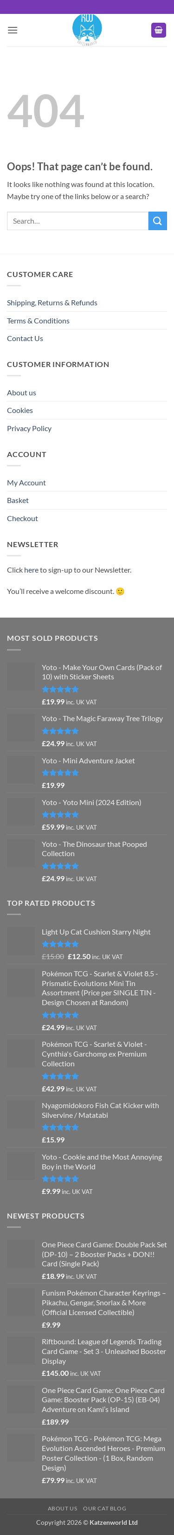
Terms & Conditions (38, 320)
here (31, 569)
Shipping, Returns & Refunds (52, 302)
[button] (12, 30)
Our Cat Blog (104, 1508)
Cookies (20, 410)
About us (21, 392)
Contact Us (25, 338)
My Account (26, 482)
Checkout (22, 518)
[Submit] (157, 221)
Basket (18, 500)
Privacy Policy (29, 428)
